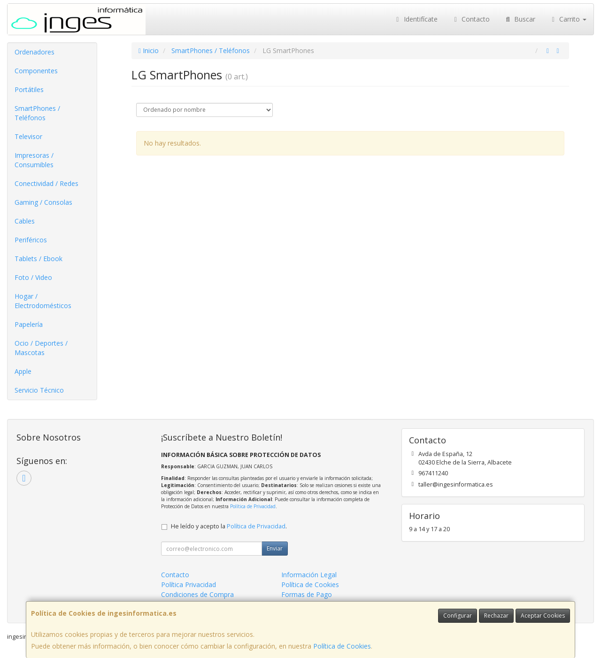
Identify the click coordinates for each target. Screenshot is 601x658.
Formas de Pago (306, 594)
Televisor (28, 136)
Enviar (275, 548)
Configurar (457, 615)
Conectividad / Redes (46, 183)
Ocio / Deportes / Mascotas (41, 348)
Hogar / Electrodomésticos (43, 301)
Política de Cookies (342, 646)
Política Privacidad (188, 584)
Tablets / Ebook (38, 258)
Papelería (29, 324)
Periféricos (31, 239)
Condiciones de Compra (197, 594)
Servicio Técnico (39, 390)
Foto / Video (33, 277)
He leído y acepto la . (229, 526)
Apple (23, 371)
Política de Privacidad (253, 506)
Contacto (471, 19)
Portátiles (29, 89)
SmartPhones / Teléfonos (37, 113)
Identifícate (415, 19)
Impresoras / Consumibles (34, 160)
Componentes (36, 70)
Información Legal (309, 574)
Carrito (568, 19)
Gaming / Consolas (43, 202)
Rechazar (496, 615)
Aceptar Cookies (543, 615)
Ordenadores (34, 51)
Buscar (519, 19)
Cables (25, 221)
